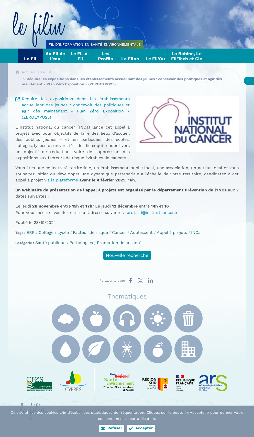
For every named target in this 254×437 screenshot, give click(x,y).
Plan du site (148, 411)
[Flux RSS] (241, 56)
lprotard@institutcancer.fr (151, 212)
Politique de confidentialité (187, 411)
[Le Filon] (130, 56)
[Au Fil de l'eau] (55, 56)
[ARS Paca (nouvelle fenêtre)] (201, 379)
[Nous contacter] (221, 56)
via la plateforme (61, 180)
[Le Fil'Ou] (155, 56)
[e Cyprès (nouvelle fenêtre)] (73, 379)
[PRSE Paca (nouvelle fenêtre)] (119, 379)
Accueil (28, 72)
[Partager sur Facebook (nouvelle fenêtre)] (130, 280)
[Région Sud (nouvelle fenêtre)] (155, 379)
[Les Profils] (105, 56)
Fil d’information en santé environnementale (92, 411)
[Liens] (210, 56)
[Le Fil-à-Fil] (80, 56)
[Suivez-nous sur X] (231, 56)
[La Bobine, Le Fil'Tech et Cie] (186, 56)
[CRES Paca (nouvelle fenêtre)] (39, 379)
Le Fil (46, 72)
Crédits (222, 411)
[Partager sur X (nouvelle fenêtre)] (140, 280)
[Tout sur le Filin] (13, 56)
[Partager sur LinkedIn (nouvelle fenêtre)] (150, 280)
